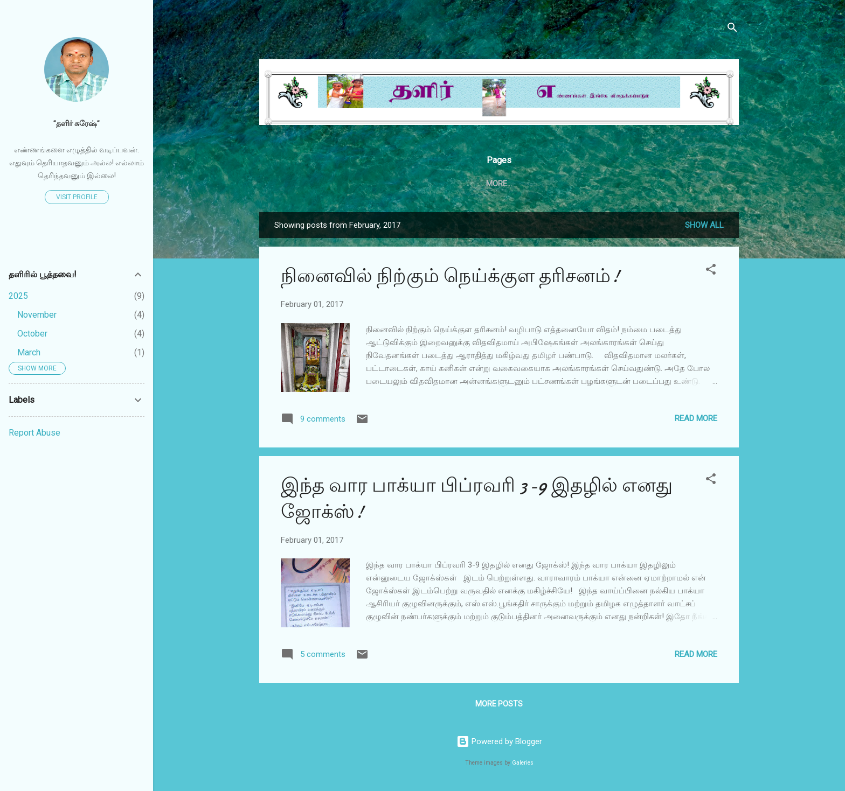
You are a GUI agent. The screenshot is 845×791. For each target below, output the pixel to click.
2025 (18, 296)
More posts (499, 706)
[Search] (732, 29)
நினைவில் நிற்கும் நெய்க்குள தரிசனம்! (450, 278)
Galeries (523, 762)
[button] (710, 273)
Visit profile (77, 197)
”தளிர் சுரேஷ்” (76, 123)
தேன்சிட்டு (395, 183)
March (28, 352)
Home (346, 183)
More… (650, 183)
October (32, 333)
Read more (696, 420)
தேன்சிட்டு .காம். (465, 183)
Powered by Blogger (499, 741)
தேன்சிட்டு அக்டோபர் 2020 (566, 183)
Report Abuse (34, 433)
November (37, 315)
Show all (704, 227)
